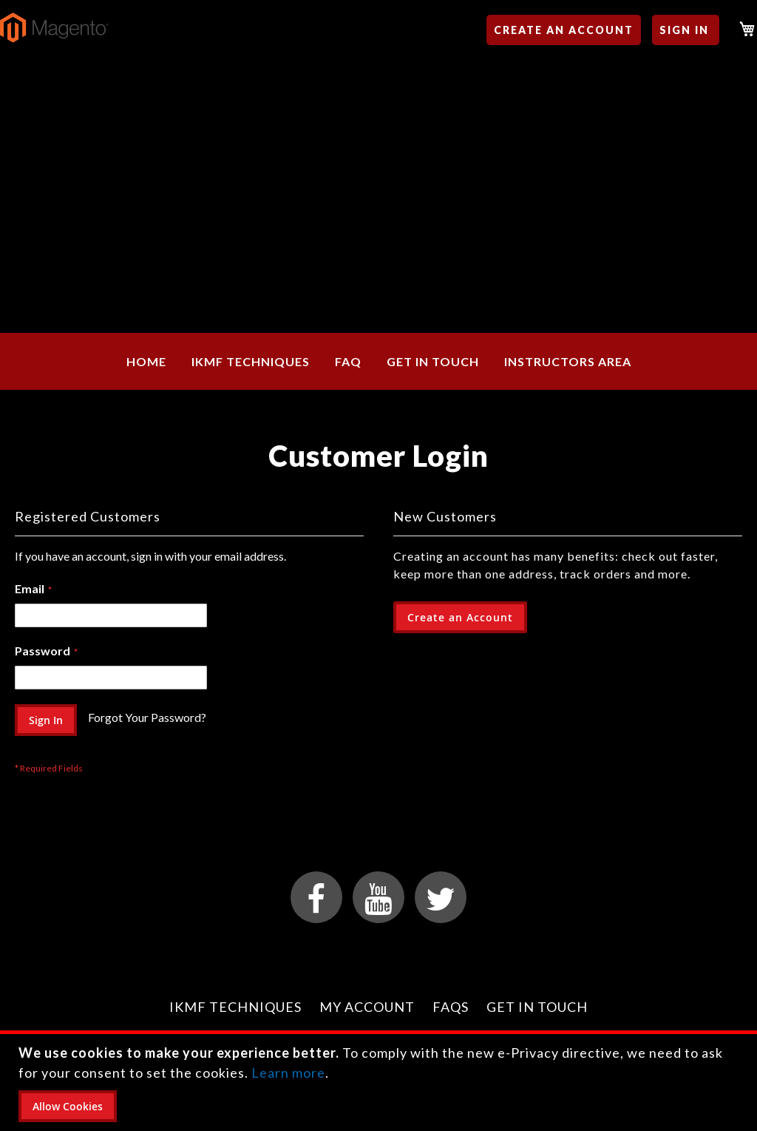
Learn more (288, 1072)
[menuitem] (146, 361)
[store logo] (54, 28)
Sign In (684, 30)
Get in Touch (537, 1007)
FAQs (450, 1007)
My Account (367, 1007)
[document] (380, 1082)
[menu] (378, 361)
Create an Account (564, 30)
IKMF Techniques (235, 1007)
